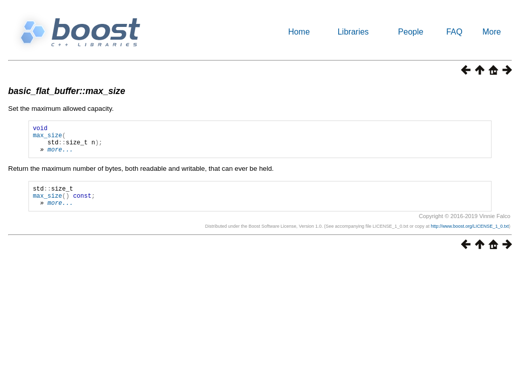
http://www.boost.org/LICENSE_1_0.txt (470, 236)
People (411, 31)
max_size (47, 138)
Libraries (353, 31)
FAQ (454, 31)
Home (299, 31)
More (491, 31)
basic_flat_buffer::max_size (66, 91)
